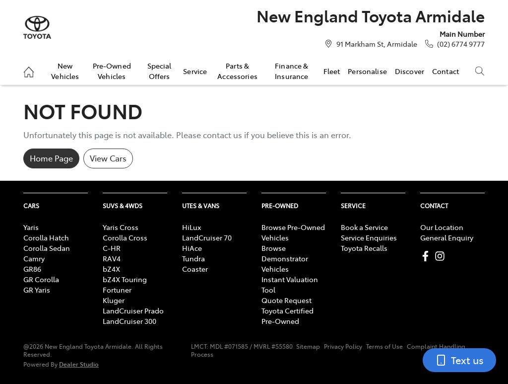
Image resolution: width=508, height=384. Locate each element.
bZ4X (111, 269)
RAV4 (112, 258)
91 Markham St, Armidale (376, 44)
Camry (34, 258)
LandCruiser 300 (129, 321)
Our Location (441, 227)
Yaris (31, 227)
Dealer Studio (79, 364)
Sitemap (308, 346)
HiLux (191, 227)
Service (195, 71)
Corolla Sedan (46, 248)
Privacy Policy (343, 346)
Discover (409, 71)
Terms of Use (384, 346)
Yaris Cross (120, 227)
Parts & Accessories (237, 70)
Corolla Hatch (46, 237)
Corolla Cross (125, 237)
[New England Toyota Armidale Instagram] (442, 256)
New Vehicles (65, 70)
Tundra (193, 258)
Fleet (331, 71)
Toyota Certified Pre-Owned (287, 316)
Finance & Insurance (291, 70)
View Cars (108, 158)
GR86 (32, 269)
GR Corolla (41, 279)
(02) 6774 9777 (461, 44)
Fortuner (117, 290)
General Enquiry (446, 237)
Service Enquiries (369, 237)
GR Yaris (36, 290)
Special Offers (159, 70)
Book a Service (364, 227)
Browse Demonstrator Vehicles (284, 258)
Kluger (114, 300)
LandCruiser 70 (207, 237)
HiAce (192, 248)
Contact (445, 71)
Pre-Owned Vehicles (112, 70)
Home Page (51, 158)
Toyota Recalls (364, 248)
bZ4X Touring (125, 279)
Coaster (195, 269)
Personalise (367, 71)
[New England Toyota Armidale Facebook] (427, 256)
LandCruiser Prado (133, 310)
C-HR (112, 248)
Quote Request (286, 300)
